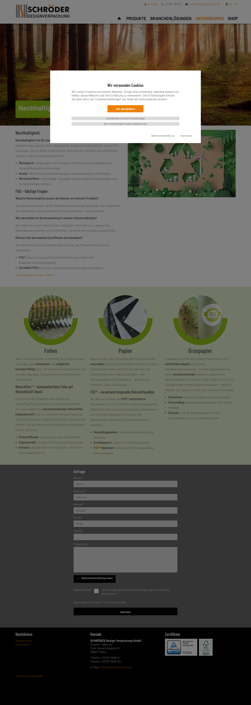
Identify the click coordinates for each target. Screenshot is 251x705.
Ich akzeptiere (125, 109)
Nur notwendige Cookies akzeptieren (125, 123)
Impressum (186, 135)
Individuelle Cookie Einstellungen (125, 118)
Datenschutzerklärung (162, 135)
